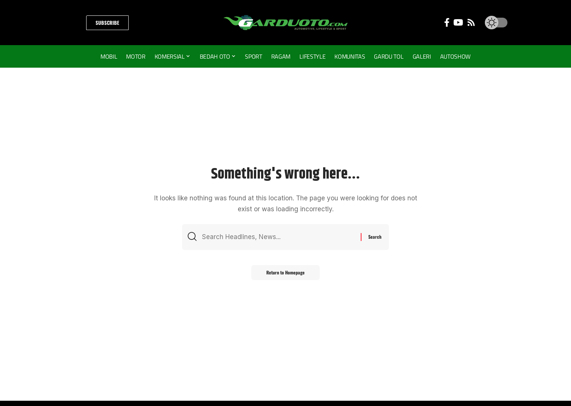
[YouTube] (458, 22)
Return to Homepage (285, 272)
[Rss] (471, 22)
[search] (72, 22)
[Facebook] (446, 22)
